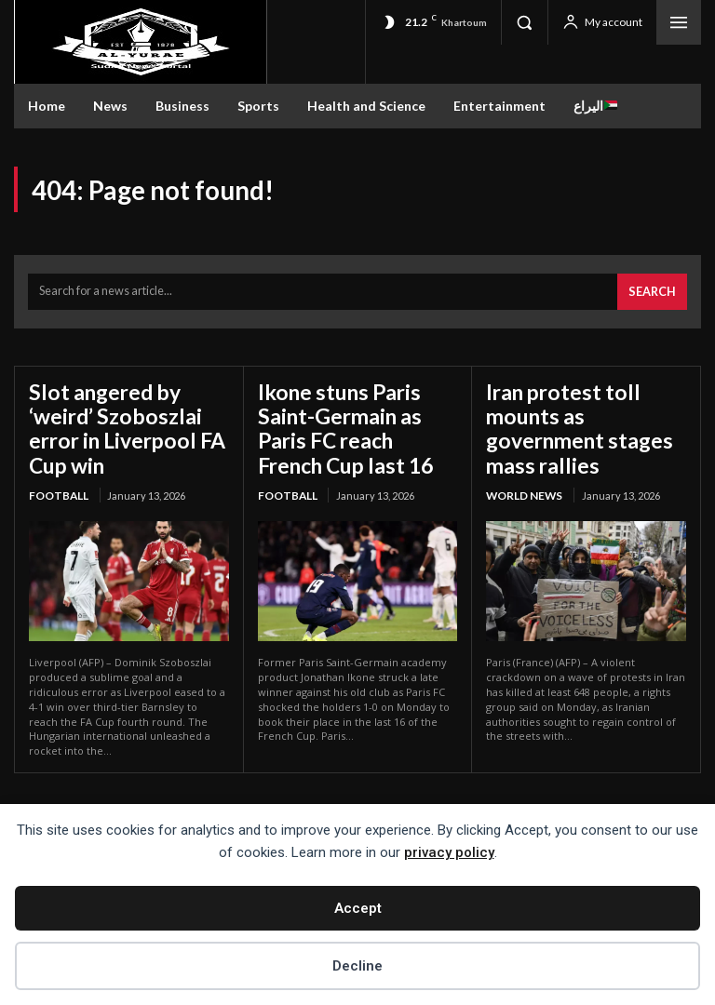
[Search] (655, 288)
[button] (524, 22)
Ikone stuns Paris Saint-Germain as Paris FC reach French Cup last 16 (356, 417)
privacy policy (449, 852)
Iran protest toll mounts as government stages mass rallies (583, 406)
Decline (357, 966)
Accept (358, 908)
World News (522, 456)
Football (57, 456)
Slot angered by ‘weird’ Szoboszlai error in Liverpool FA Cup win (126, 406)
